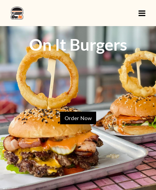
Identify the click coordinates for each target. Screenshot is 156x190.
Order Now (78, 118)
